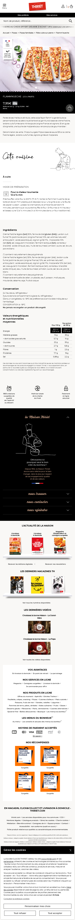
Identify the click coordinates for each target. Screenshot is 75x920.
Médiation (11, 823)
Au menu (16, 722)
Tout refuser (20, 913)
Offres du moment (25, 696)
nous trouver (37, 494)
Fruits (56, 706)
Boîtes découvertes (28, 712)
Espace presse (54, 823)
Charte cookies (62, 820)
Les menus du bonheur (57, 712)
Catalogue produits (30, 820)
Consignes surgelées (32, 683)
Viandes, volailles (43, 703)
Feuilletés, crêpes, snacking (19, 699)
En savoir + (37, 736)
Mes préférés (23, 15)
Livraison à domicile (51, 683)
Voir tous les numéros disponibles (36, 603)
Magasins (17, 683)
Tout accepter (55, 913)
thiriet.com (15, 817)
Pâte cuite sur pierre (44, 33)
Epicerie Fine (13, 712)
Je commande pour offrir (36, 686)
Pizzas (14, 33)
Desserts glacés (13, 709)
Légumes (55, 703)
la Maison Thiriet (37, 417)
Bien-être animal (24, 823)
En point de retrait (40, 673)
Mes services (51, 15)
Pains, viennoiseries (41, 709)
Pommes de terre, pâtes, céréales (23, 706)
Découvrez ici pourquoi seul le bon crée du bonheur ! (37, 462)
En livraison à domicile (21, 673)
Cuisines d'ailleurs (46, 699)
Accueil (6, 33)
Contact (65, 823)
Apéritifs (38, 696)
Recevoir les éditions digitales (20, 564)
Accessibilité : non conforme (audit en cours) (37, 826)
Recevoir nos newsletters (55, 564)
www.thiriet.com (48, 859)
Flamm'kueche (62, 33)
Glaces (62, 706)
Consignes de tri (39, 823)
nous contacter (37, 502)
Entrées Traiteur (50, 696)
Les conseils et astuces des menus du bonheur (42, 722)
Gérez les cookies (47, 820)
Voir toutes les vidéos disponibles (36, 660)
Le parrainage (56, 673)
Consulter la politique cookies (16, 899)
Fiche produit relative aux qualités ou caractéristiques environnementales (37, 829)
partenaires (8, 861)
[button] (63, 6)
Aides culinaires (45, 706)
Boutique (41, 712)
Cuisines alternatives (58, 709)
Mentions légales (14, 820)
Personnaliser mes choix (37, 906)
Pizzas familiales (26, 33)
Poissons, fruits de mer (24, 703)
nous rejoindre (37, 510)
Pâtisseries (26, 709)
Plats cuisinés (61, 699)
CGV (62, 817)
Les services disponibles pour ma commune (40, 817)
